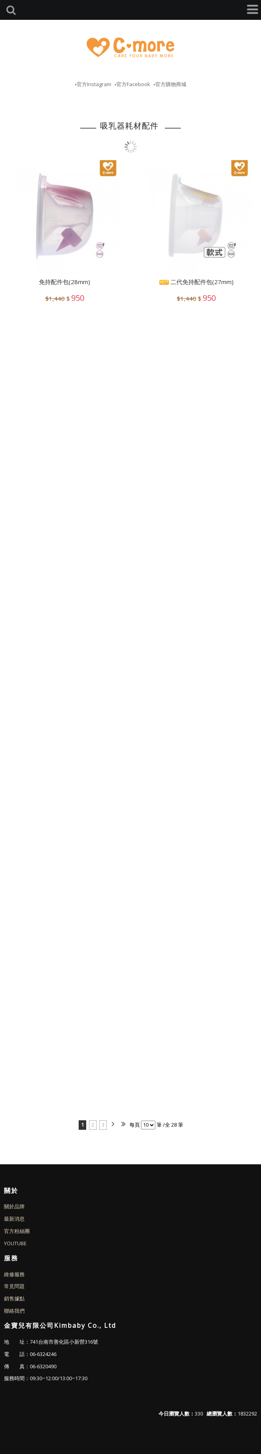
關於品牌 (14, 1206)
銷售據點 (14, 1298)
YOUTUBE (15, 1243)
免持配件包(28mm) (64, 284)
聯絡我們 (14, 1310)
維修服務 (14, 1274)
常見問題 (14, 1286)
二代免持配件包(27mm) (196, 284)
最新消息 (14, 1218)
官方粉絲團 (17, 1231)
